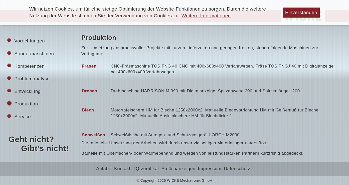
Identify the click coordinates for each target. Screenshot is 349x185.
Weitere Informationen (206, 15)
